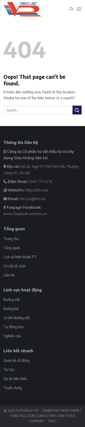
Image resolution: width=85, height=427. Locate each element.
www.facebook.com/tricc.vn (25, 213)
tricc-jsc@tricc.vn (33, 198)
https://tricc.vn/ (36, 190)
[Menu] (79, 9)
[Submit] (77, 110)
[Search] (71, 9)
